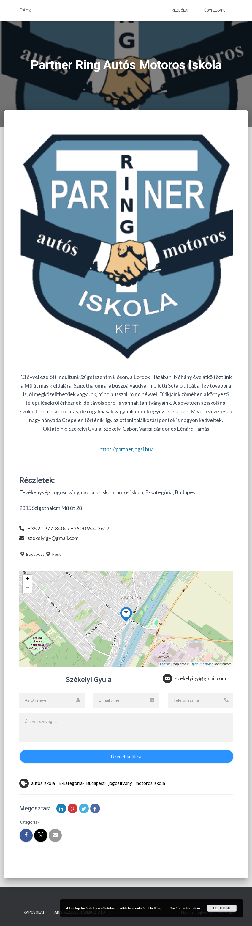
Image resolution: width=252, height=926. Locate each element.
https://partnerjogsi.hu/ (126, 449)
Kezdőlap (180, 10)
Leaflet (165, 664)
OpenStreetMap (201, 664)
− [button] (27, 588)
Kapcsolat (34, 912)
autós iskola (43, 783)
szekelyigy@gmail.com (53, 538)
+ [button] (27, 579)
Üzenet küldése (126, 756)
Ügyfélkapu (215, 10)
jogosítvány (120, 783)
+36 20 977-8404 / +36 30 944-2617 (69, 528)
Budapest (31, 554)
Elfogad (222, 908)
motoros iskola (150, 783)
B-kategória (70, 783)
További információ (185, 908)
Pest (53, 554)
